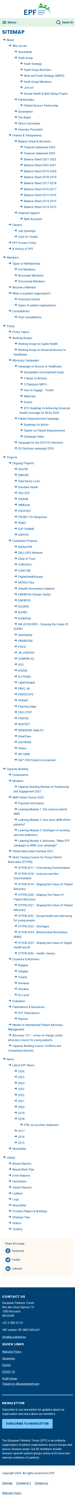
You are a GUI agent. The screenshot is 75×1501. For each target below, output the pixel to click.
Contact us (41, 1483)
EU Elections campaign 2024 (36, 448)
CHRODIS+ (25, 564)
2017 (21, 1131)
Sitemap (7, 1483)
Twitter (17, 1259)
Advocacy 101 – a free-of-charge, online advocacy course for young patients (35, 1038)
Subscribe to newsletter (27, 1423)
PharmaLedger (27, 706)
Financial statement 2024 (39, 147)
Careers (17, 225)
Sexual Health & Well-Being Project (46, 93)
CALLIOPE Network (30, 552)
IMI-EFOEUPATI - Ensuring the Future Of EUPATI (41, 627)
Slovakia (23, 989)
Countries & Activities (25, 959)
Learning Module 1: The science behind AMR (40, 812)
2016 (21, 1137)
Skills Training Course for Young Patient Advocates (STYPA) (35, 860)
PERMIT (23, 700)
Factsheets (19, 1181)
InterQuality (25, 635)
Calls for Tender (28, 237)
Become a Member (24, 287)
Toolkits (17, 1229)
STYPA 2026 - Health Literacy (36, 953)
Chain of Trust (26, 558)
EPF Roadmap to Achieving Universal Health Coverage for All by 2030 (44, 410)
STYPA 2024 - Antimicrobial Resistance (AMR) (40, 935)
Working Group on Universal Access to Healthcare (40, 352)
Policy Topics (20, 332)
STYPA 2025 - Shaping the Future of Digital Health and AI (43, 945)
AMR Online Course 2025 (28, 797)
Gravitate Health (28, 487)
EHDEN (22, 670)
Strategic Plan (21, 1217)
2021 (21, 1101)
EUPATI (22, 612)
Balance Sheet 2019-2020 (40, 171)
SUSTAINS (24, 742)
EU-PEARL (24, 676)
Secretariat (25, 52)
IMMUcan (24, 505)
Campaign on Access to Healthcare (40, 366)
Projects (12, 457)
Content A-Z (23, 1483)
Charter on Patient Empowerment (44, 430)
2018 (21, 1119)
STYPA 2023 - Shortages (33, 926)
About (10, 40)
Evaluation (18, 1001)
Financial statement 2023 (39, 153)
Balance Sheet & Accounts (34, 141)
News (10, 1059)
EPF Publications (29, 1013)
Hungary (23, 971)
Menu (12, 22)
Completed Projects (24, 541)
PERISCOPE (25, 694)
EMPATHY (24, 600)
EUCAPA (23, 606)
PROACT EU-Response (32, 517)
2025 (21, 1077)
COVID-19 (8, 1371)
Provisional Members (31, 281)
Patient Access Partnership (41, 105)
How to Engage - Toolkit (39, 390)
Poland (22, 977)
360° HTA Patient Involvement (37, 760)
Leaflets (17, 1193)
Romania (23, 983)
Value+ (22, 748)
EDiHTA (23, 469)
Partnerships (26, 99)
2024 (21, 1083)
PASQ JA (24, 688)
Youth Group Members (38, 81)
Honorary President (30, 129)
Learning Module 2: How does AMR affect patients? (42, 822)
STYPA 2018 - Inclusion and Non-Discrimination (37, 876)
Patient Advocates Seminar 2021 (33, 851)
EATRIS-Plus (26, 582)
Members (13, 257)
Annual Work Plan (23, 1169)
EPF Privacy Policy (24, 243)
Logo (15, 1199)
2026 (21, 1071)
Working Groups (22, 338)
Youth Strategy (33, 64)
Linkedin (17, 1268)
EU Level (23, 995)
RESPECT (24, 724)
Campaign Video (34, 436)
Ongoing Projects (23, 463)
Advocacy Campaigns (25, 360)
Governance (25, 111)
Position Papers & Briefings (29, 1211)
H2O (21, 664)
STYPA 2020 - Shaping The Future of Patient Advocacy (39, 897)
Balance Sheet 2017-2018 (40, 183)
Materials (30, 396)
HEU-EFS (24, 493)
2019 (21, 1113)
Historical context (29, 299)
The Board (24, 117)
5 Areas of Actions (35, 378)
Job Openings (27, 231)
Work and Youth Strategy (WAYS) (44, 75)
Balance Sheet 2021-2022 (40, 159)
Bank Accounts (33, 219)
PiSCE (22, 647)
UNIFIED (23, 535)
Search (67, 22)
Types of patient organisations (37, 305)
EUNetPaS (24, 618)
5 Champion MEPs (35, 384)
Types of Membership (26, 263)
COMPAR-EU (26, 658)
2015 (21, 1143)
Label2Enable (26, 682)
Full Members (26, 269)
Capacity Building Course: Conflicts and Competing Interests (34, 1048)
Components (20, 775)
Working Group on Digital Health (38, 344)
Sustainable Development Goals (44, 372)
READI (22, 523)
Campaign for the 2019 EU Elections (40, 442)
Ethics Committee (29, 123)
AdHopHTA (25, 547)
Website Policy (11, 1351)
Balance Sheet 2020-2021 (40, 165)
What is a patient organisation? (31, 293)
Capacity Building (17, 769)
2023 (21, 1089)
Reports (23, 1019)
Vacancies (8, 1358)
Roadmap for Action (36, 424)
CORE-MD (24, 570)
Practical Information (31, 803)
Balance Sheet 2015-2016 (40, 195)
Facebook (18, 1250)
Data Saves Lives (29, 481)
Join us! (29, 87)
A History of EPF (22, 249)
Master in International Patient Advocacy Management (35, 1027)
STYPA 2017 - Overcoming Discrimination (44, 867)
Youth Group (25, 58)
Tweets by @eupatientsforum (20, 1384)
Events (28, 402)
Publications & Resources (28, 1007)
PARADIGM (25, 641)
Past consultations (30, 317)
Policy (10, 326)
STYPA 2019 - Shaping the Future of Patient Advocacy (43, 887)
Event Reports (21, 1175)
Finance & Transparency (27, 135)
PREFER (23, 718)
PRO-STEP (25, 712)
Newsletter (19, 1148)
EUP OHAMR (26, 529)
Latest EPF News (23, 1065)
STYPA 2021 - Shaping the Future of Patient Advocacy (43, 908)
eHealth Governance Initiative (36, 588)
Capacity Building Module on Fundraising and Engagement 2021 (41, 789)
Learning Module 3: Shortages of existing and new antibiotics (42, 833)
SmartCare (24, 736)
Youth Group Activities (37, 70)
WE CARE (24, 754)
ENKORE (23, 475)
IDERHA (23, 499)
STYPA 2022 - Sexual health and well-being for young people (43, 918)
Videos (16, 1223)
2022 (21, 1095)
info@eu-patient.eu (14, 1337)
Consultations (21, 311)
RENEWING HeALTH (30, 730)
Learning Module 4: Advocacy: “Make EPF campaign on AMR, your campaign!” (42, 843)
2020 (21, 1107)
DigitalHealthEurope (30, 576)
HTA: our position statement (41, 1125)
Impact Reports (22, 1187)
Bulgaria (23, 965)
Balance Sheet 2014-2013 (40, 207)
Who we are (19, 46)
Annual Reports (21, 1163)
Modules (17, 781)
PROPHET (24, 511)
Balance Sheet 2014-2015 (40, 201)
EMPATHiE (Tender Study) (34, 594)
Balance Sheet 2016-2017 (40, 189)
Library (11, 1157)
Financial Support (29, 213)
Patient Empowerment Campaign (38, 418)
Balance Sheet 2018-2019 (40, 177)
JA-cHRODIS (26, 652)
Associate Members (31, 275)
